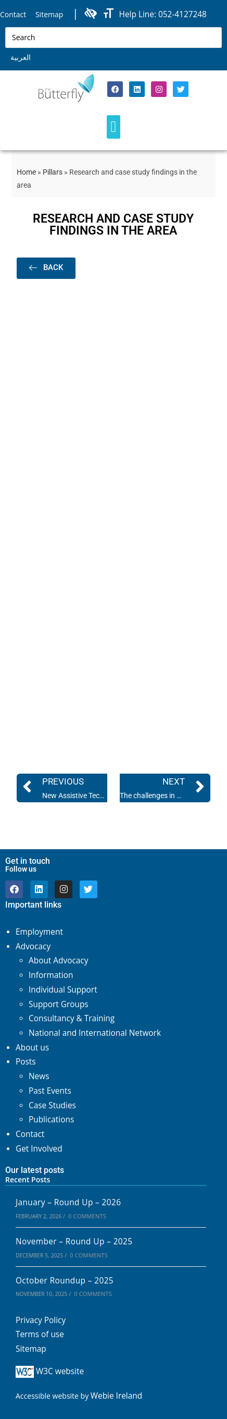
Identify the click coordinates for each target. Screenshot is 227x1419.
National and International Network (95, 1032)
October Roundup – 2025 (65, 1280)
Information (51, 975)
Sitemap (49, 14)
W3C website (50, 1371)
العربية (20, 57)
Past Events (50, 1090)
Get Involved (39, 1148)
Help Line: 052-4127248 (163, 14)
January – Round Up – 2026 (68, 1202)
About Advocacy (58, 960)
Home (26, 172)
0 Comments (87, 1216)
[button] (113, 127)
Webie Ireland (116, 1395)
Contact (13, 14)
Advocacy (33, 946)
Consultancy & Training (72, 1018)
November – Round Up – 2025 (74, 1241)
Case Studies (52, 1105)
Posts (26, 1061)
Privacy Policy (41, 1320)
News (39, 1076)
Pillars (52, 172)
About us (32, 1047)
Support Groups (59, 1004)
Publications (51, 1119)
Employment (39, 931)
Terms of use (40, 1334)
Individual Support (63, 989)
